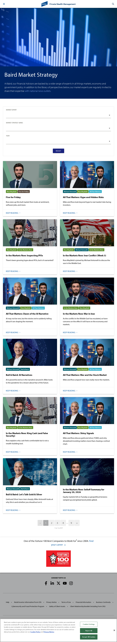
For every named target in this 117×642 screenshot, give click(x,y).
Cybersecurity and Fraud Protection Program (28, 606)
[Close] (114, 630)
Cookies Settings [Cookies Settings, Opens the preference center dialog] (89, 624)
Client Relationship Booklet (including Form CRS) (87, 606)
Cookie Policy (35, 632)
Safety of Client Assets (57, 606)
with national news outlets (38, 90)
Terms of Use (66, 602)
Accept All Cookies (88, 637)
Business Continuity (103, 602)
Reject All (88, 631)
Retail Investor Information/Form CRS (27, 602)
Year (7, 136)
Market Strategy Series (14, 123)
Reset (58, 151)
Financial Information (83, 602)
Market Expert (11, 110)
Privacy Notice (51, 602)
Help (7, 602)
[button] (4, 4)
